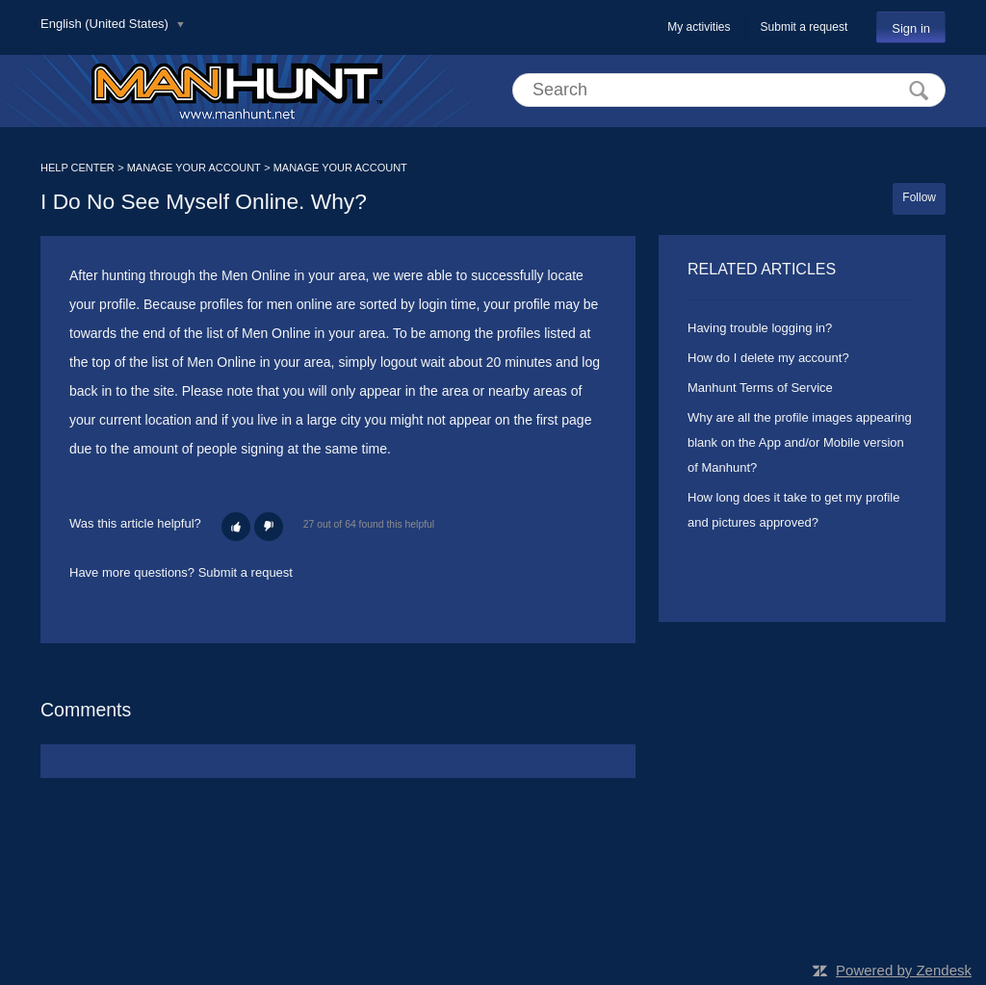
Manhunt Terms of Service (760, 387)
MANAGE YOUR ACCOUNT (194, 167)
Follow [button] (919, 197)
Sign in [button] (911, 28)
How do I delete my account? (768, 357)
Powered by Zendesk (904, 970)
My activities (698, 27)
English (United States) (106, 23)
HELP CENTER (77, 167)
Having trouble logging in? (760, 328)
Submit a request (804, 27)
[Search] (729, 90)
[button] (235, 526)
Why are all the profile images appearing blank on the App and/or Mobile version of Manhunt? (800, 442)
